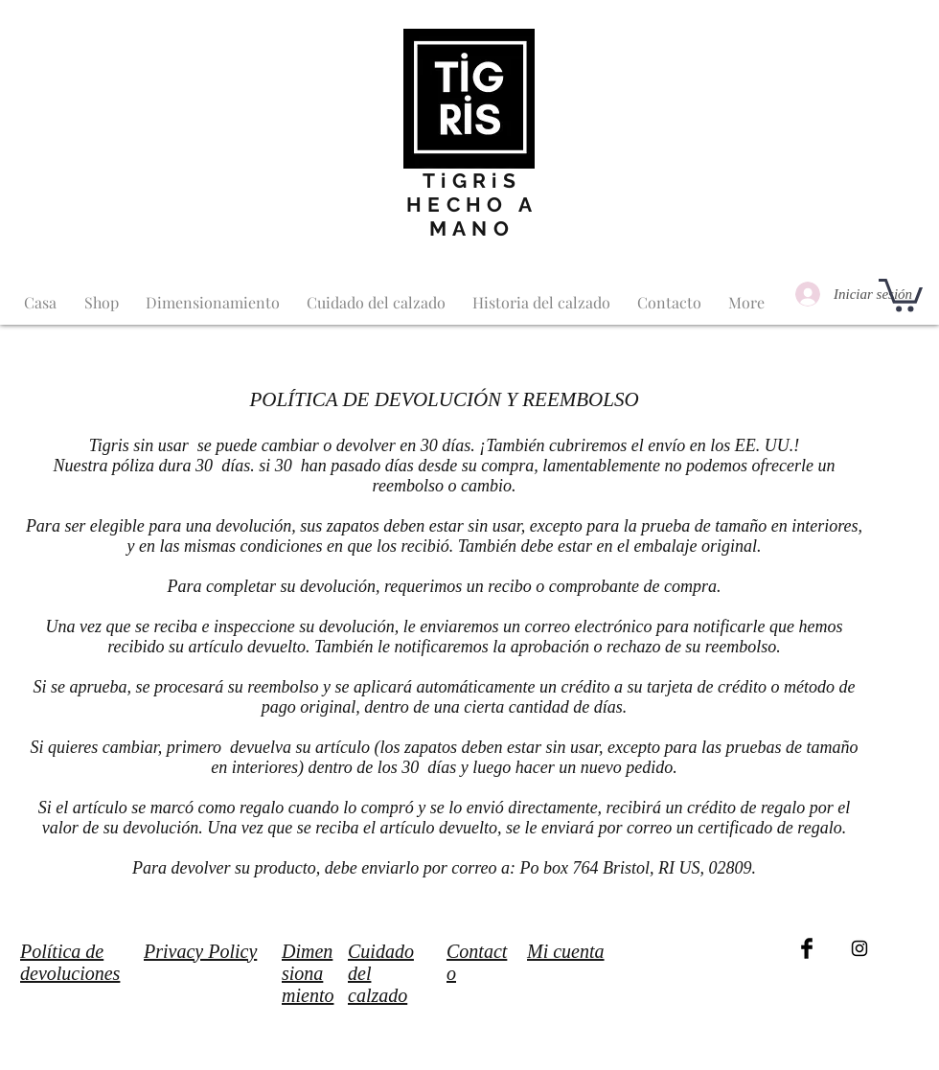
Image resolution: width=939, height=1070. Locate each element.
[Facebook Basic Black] (806, 948)
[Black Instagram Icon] (859, 948)
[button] (901, 293)
